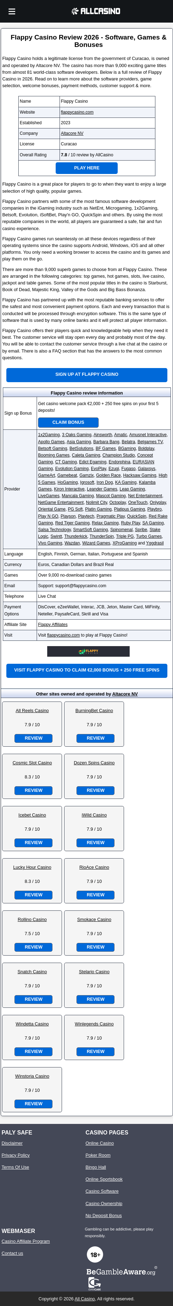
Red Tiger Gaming (72, 522)
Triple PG (125, 536)
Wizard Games (96, 543)
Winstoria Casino (32, 1076)
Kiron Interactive (69, 489)
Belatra (128, 441)
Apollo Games (51, 441)
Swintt (56, 536)
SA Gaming (153, 522)
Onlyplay (158, 502)
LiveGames (49, 495)
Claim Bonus (68, 422)
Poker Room (98, 1155)
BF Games (105, 448)
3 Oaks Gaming (76, 434)
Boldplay (146, 448)
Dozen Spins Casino (94, 762)
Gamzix (86, 475)
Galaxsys (146, 468)
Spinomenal (121, 529)
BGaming (127, 448)
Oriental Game (52, 509)
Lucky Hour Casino (32, 867)
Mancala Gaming (78, 495)
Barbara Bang (106, 441)
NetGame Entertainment (61, 502)
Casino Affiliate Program (25, 1241)
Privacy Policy (15, 1155)
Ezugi (114, 468)
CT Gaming (66, 461)
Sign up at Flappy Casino (86, 374)
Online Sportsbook (104, 1179)
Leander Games (102, 489)
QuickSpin (137, 516)
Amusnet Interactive (148, 434)
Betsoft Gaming (52, 448)
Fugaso (129, 468)
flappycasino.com (77, 112)
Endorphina (119, 461)
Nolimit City (96, 502)
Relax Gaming (105, 522)
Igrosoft (87, 482)
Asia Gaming (79, 441)
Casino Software (102, 1191)
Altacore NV (72, 133)
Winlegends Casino (94, 1024)
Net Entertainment (145, 495)
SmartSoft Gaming (90, 529)
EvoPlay (98, 468)
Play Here (87, 167)
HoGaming (67, 482)
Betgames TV (149, 441)
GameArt (46, 475)
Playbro (154, 509)
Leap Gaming (132, 489)
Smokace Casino (94, 919)
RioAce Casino (94, 867)
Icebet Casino (32, 815)
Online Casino (100, 1143)
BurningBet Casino (94, 710)
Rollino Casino (32, 919)
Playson (68, 516)
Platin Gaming (98, 509)
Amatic (120, 434)
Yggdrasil (155, 543)
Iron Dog (105, 482)
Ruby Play (130, 522)
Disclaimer (12, 1143)
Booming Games (53, 455)
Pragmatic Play (111, 516)
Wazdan (72, 543)
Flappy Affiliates (53, 624)
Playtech (86, 516)
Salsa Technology (54, 529)
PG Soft (75, 509)
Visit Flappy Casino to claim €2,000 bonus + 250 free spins (86, 670)
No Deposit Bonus (104, 1215)
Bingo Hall (96, 1167)
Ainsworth (102, 434)
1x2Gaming (49, 434)
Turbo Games (149, 536)
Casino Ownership (104, 1203)
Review (33, 738)
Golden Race (108, 475)
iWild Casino (94, 815)
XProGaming (124, 543)
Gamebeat (67, 475)
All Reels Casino (32, 710)
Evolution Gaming (72, 468)
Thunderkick (75, 536)
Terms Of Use (15, 1167)
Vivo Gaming (50, 543)
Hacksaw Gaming (139, 475)
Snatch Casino (32, 971)
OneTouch (138, 502)
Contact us (12, 1253)
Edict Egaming (92, 461)
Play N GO (48, 516)
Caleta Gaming (86, 455)
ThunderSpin (101, 536)
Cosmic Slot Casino (32, 762)
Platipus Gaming (129, 509)
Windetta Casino (32, 1024)
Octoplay (118, 502)
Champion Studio (119, 455)
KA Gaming (126, 482)
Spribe (141, 529)
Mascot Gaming (111, 495)
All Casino (85, 1298)
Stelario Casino (94, 971)
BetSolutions (81, 448)
